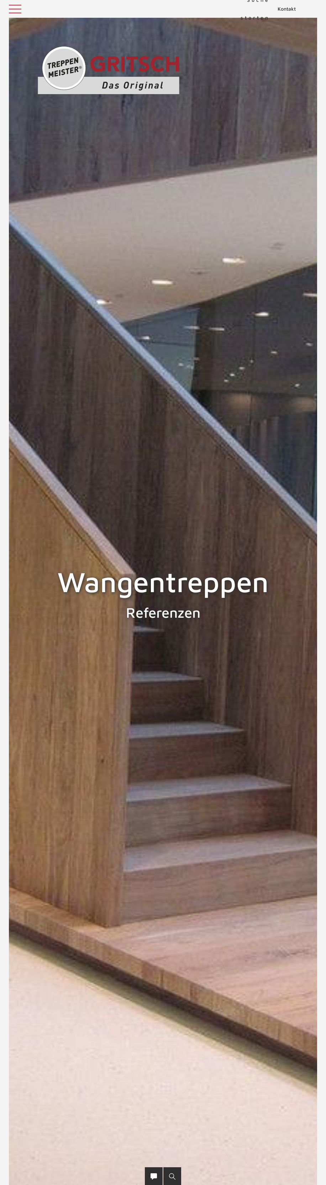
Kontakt (287, 9)
